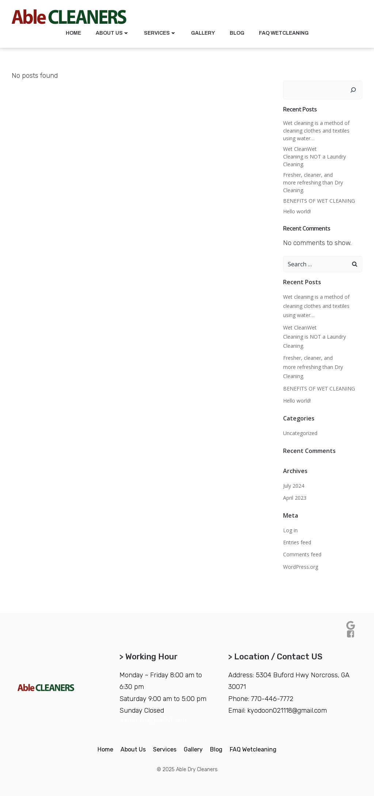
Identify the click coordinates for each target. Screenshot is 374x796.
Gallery (203, 33)
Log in (290, 530)
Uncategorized (300, 433)
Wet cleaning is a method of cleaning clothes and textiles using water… (316, 130)
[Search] (353, 90)
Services (160, 33)
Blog (237, 33)
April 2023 (294, 497)
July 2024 (293, 485)
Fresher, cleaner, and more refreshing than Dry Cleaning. (313, 182)
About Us (112, 33)
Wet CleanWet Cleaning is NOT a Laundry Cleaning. (314, 156)
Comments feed (302, 554)
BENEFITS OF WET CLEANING (319, 200)
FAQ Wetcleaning (284, 33)
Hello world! (297, 211)
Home (73, 33)
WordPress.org (300, 566)
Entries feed (297, 542)
